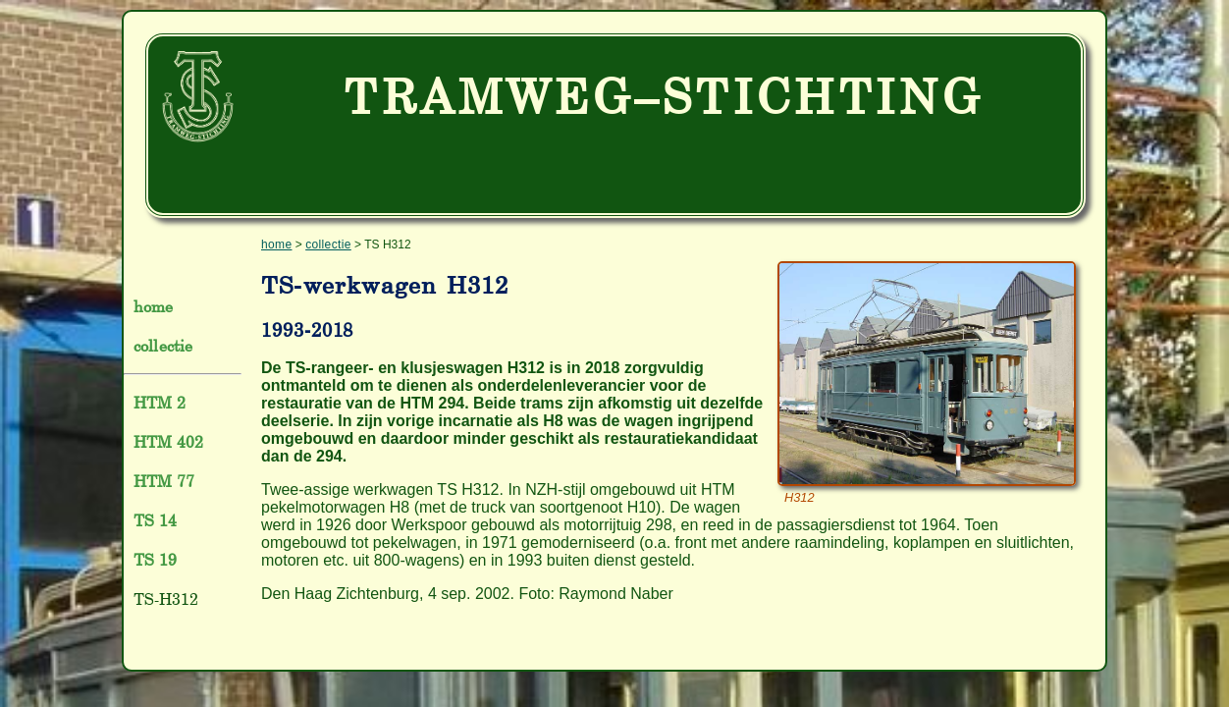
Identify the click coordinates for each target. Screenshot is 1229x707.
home (154, 306)
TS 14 (155, 520)
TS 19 (155, 560)
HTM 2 (160, 402)
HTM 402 (168, 442)
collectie (163, 345)
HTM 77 (164, 481)
